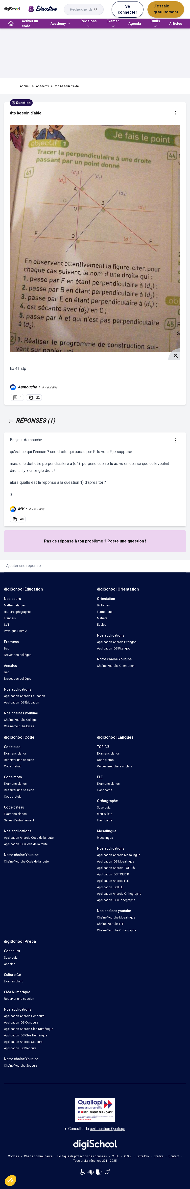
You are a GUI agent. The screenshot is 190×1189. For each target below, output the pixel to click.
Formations (105, 612)
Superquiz (104, 807)
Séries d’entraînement (19, 820)
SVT (6, 624)
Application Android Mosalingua (118, 855)
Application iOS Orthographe (116, 900)
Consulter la (95, 1129)
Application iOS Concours (21, 1022)
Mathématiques (15, 605)
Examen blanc (13, 981)
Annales (9, 964)
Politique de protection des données (82, 1156)
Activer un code (30, 23)
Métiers (102, 618)
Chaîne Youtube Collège (20, 720)
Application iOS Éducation (21, 702)
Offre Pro (143, 1156)
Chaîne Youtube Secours (21, 1065)
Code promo (105, 760)
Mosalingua (105, 837)
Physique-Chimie (15, 631)
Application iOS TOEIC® (113, 874)
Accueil (25, 86)
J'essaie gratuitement (165, 9)
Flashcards (104, 790)
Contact (173, 1156)
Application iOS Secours (20, 1048)
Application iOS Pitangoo (113, 648)
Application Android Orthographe (119, 893)
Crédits (159, 1156)
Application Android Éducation (24, 696)
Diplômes (103, 605)
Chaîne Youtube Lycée (19, 726)
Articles (175, 24)
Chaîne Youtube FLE (110, 924)
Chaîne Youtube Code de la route (26, 861)
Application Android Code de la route (29, 837)
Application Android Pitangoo (116, 642)
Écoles (101, 624)
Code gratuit (12, 766)
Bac (6, 648)
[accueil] (11, 23)
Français (10, 618)
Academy (42, 86)
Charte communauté (38, 1156)
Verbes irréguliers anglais (114, 766)
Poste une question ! (126, 541)
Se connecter (127, 9)
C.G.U (115, 1156)
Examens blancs (15, 753)
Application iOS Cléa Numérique (25, 1035)
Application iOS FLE (110, 887)
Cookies (13, 1156)
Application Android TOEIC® (116, 868)
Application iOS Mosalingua (115, 861)
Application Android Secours (23, 1042)
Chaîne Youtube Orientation (116, 666)
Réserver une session (19, 760)
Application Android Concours (24, 1016)
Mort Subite (104, 814)
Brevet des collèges (17, 655)
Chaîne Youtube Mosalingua (116, 917)
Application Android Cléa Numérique (28, 1029)
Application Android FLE (113, 881)
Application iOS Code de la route (26, 844)
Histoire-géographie (17, 612)
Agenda (134, 24)
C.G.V (128, 1156)
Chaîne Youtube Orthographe (116, 930)
